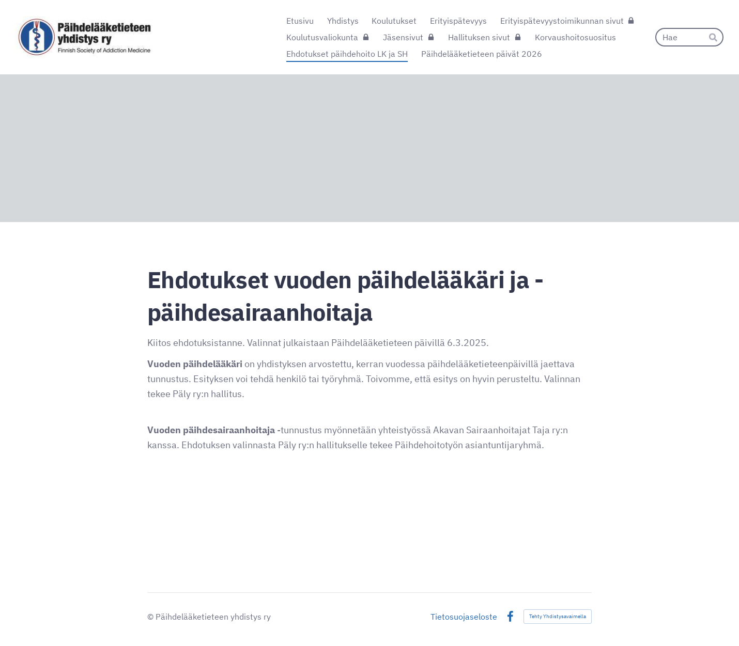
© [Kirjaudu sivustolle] (151, 616)
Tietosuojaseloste (463, 616)
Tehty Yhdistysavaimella (557, 616)
